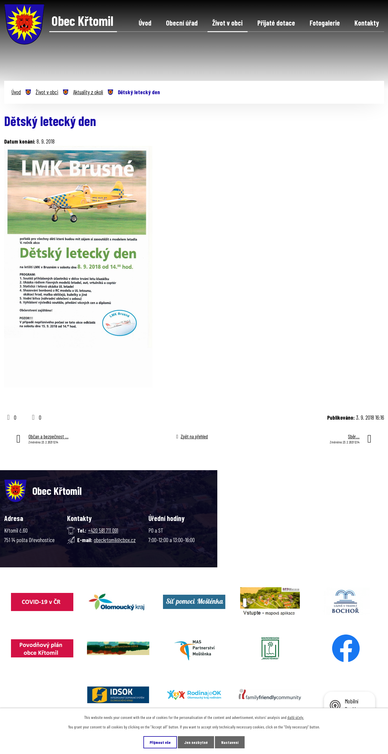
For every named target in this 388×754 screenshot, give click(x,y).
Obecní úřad (182, 22)
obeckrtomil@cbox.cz (115, 539)
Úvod (145, 22)
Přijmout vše (160, 742)
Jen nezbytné (196, 742)
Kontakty (366, 22)
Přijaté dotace (276, 22)
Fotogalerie (325, 22)
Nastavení (229, 742)
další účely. (295, 717)
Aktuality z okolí (88, 92)
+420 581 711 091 (103, 530)
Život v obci (227, 22)
